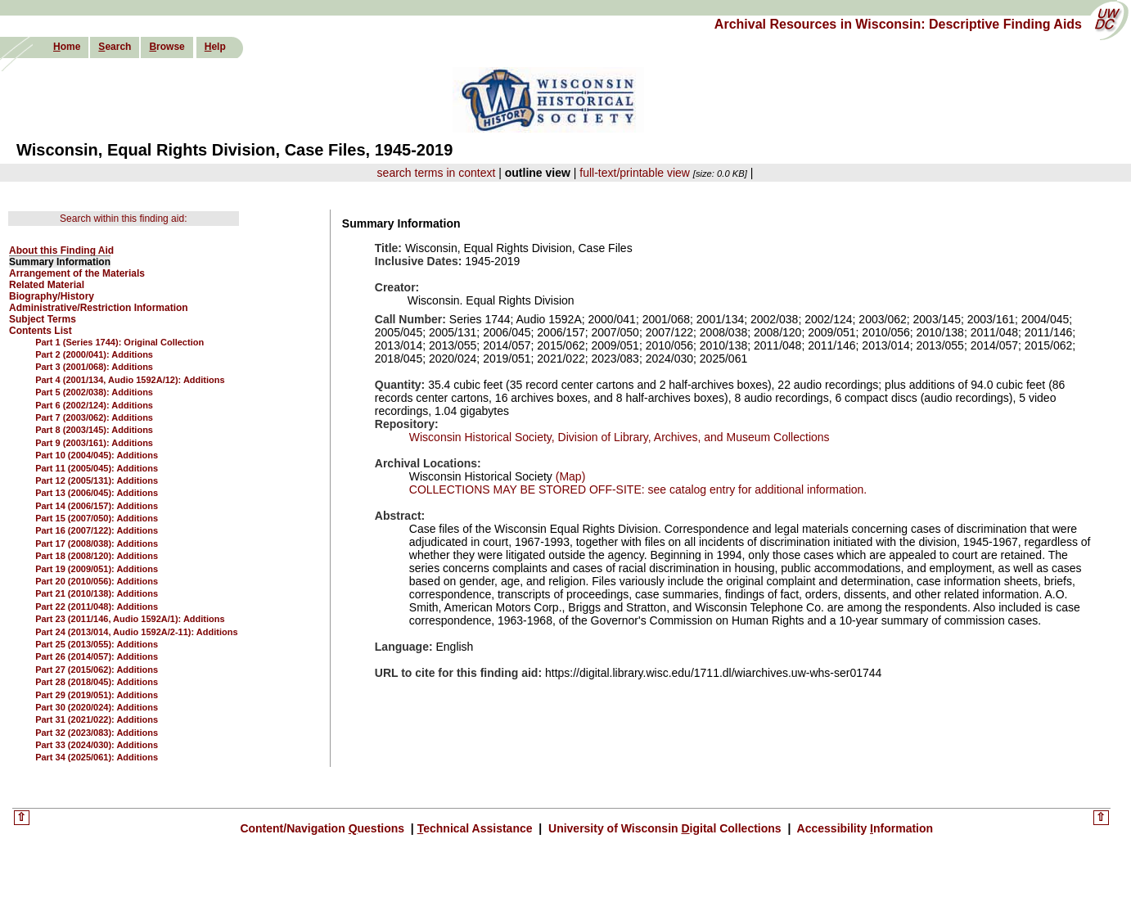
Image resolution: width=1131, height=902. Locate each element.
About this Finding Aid (61, 250)
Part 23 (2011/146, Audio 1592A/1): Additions (129, 619)
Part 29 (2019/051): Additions (96, 695)
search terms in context (436, 172)
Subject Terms (42, 319)
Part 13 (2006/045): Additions (96, 493)
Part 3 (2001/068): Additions (94, 367)
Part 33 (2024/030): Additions (96, 745)
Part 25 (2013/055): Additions (96, 644)
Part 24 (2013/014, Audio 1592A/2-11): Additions (136, 632)
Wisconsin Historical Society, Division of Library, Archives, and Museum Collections (619, 437)
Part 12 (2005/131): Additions (96, 480)
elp (215, 46)
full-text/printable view (634, 172)
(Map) (568, 476)
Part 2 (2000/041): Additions (94, 354)
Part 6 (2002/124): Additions (94, 405)
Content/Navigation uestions (324, 828)
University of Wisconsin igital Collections (664, 828)
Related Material (46, 285)
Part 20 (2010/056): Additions (96, 581)
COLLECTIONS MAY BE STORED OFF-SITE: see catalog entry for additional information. (638, 489)
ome (66, 46)
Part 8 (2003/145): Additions (94, 430)
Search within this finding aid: (123, 218)
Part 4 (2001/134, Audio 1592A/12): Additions (129, 380)
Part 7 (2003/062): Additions (94, 417)
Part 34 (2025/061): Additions (96, 757)
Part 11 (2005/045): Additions (96, 468)
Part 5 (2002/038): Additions (94, 392)
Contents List (40, 330)
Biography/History (51, 296)
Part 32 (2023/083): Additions (96, 732)
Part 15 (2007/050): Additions (96, 518)
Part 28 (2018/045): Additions (96, 682)
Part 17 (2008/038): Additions (96, 543)
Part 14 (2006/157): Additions (96, 506)
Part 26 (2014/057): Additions (96, 656)
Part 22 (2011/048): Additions (96, 606)
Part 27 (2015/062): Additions (96, 669)
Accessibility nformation (863, 828)
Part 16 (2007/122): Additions (96, 530)
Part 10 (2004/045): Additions (96, 455)
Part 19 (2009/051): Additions (96, 569)
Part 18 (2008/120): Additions (96, 556)
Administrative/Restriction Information (98, 307)
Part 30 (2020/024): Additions (96, 707)
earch (114, 46)
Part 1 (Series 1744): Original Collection (119, 342)
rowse (166, 46)
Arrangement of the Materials (77, 273)
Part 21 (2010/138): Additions (96, 593)
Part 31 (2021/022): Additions (96, 719)
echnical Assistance (476, 828)
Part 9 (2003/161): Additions (94, 443)
